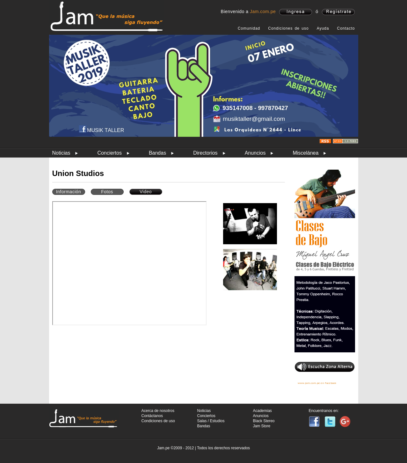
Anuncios (255, 153)
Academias (262, 410)
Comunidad (249, 28)
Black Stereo (264, 421)
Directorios (205, 153)
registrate (338, 12)
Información (68, 191)
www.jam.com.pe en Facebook (317, 383)
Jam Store (262, 426)
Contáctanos (152, 416)
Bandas (157, 153)
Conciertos (109, 153)
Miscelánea (305, 153)
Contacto (346, 28)
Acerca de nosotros (158, 410)
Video (146, 191)
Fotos (107, 191)
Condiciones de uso (288, 28)
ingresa (295, 12)
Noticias (61, 153)
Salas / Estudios (211, 421)
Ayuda (323, 28)
